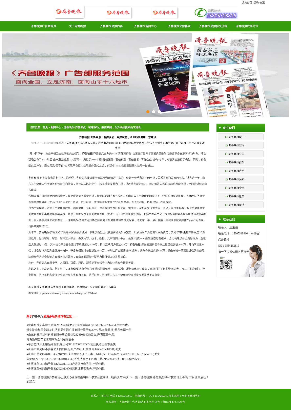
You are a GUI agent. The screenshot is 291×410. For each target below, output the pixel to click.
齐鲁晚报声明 (236, 170)
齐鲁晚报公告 (236, 153)
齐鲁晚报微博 (236, 204)
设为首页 (247, 2)
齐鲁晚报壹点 (236, 187)
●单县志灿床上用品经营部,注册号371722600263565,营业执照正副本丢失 (71, 344)
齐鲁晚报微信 (236, 196)
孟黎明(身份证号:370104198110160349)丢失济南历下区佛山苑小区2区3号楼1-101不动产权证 (83, 358)
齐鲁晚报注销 (236, 179)
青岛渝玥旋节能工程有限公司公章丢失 (50, 339)
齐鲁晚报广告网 (128, 401)
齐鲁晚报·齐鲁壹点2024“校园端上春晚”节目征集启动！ (175, 377)
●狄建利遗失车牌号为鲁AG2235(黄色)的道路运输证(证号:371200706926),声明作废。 (78, 324)
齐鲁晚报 (87, 153)
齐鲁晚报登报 (236, 145)
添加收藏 (259, 2)
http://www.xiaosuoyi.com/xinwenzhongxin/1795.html (68, 293)
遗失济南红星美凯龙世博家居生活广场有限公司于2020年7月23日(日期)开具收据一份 (78, 329)
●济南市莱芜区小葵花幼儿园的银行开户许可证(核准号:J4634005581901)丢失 (73, 349)
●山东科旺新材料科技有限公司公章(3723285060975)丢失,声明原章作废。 (71, 334)
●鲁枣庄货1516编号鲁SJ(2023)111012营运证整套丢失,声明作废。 (66, 363)
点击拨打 (223, 239)
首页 (45, 127)
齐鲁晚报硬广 (236, 136)
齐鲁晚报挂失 (236, 162)
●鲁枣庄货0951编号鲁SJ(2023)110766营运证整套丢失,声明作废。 (66, 368)
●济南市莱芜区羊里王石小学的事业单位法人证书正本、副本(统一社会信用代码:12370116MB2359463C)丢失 (93, 354)
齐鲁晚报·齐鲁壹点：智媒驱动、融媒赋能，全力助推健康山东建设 (102, 127)
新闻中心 (55, 127)
